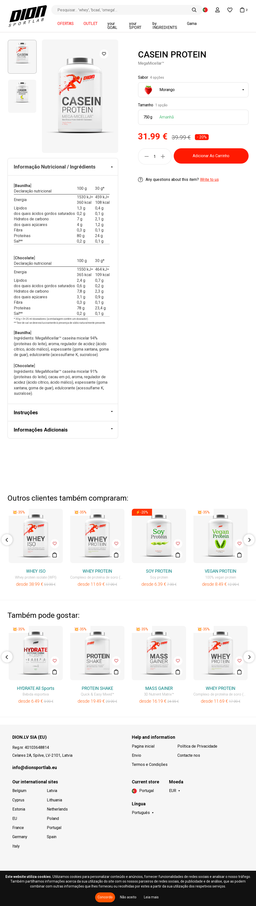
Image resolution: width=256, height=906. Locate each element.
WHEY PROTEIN (97, 571)
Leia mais (151, 897)
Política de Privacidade (197, 746)
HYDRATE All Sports (35, 688)
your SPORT (135, 26)
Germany (19, 836)
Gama (192, 24)
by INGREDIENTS (165, 26)
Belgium (19, 790)
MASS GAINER (159, 688)
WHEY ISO (36, 571)
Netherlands (57, 809)
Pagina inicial (143, 746)
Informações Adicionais (41, 430)
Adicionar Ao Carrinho (211, 155)
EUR (172, 790)
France (18, 827)
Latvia (52, 790)
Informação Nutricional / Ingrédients (55, 167)
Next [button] (249, 539)
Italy (16, 846)
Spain (51, 836)
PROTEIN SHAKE (97, 688)
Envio (136, 755)
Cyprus (18, 800)
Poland (53, 818)
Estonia (18, 809)
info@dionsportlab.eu (34, 767)
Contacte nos (188, 755)
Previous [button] (7, 539)
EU (14, 818)
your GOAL (112, 26)
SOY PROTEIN (159, 571)
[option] (22, 56)
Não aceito (128, 897)
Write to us (209, 179)
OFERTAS (65, 24)
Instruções (26, 412)
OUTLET (91, 24)
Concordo (105, 897)
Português (141, 812)
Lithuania (54, 800)
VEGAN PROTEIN (220, 571)
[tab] (63, 167)
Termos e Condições (150, 764)
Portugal (54, 827)
